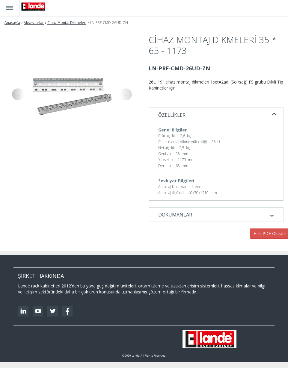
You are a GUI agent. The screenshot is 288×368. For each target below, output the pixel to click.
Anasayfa (12, 22)
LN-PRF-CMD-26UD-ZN (109, 22)
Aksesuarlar (34, 22)
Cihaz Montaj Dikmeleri (66, 22)
